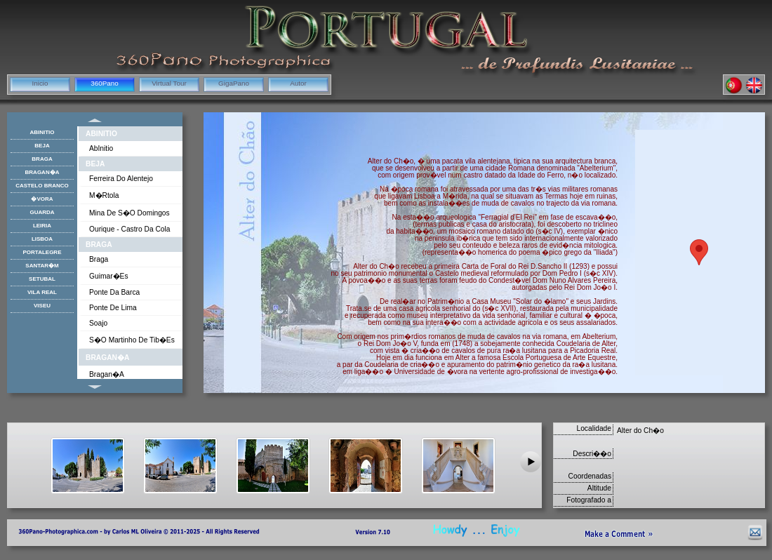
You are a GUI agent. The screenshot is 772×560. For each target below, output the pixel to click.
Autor (298, 83)
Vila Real (42, 292)
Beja (95, 164)
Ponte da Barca (114, 292)
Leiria (42, 225)
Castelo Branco (42, 185)
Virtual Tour (169, 83)
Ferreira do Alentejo (121, 178)
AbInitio (101, 134)
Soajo (98, 323)
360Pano (105, 83)
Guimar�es (108, 276)
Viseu (42, 305)
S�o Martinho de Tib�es (132, 340)
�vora (42, 199)
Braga (99, 244)
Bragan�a (107, 357)
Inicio (40, 83)
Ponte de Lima (113, 308)
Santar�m (41, 265)
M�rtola (104, 195)
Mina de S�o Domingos (129, 213)
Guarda (41, 212)
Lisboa (42, 239)
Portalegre (42, 252)
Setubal (42, 279)
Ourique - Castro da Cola (129, 229)
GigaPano (233, 83)
